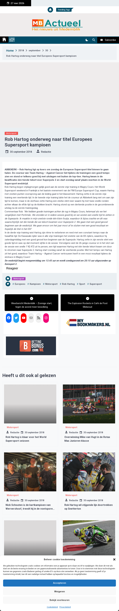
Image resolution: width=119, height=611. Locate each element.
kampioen (35, 284)
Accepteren (59, 583)
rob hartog (68, 284)
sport (82, 284)
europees (20, 284)
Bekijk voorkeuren (60, 600)
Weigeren (59, 591)
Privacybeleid (65, 607)
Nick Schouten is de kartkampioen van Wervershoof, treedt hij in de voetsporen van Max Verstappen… (30, 509)
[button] (114, 559)
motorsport (51, 284)
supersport (96, 284)
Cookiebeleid (52, 607)
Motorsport (11, 133)
